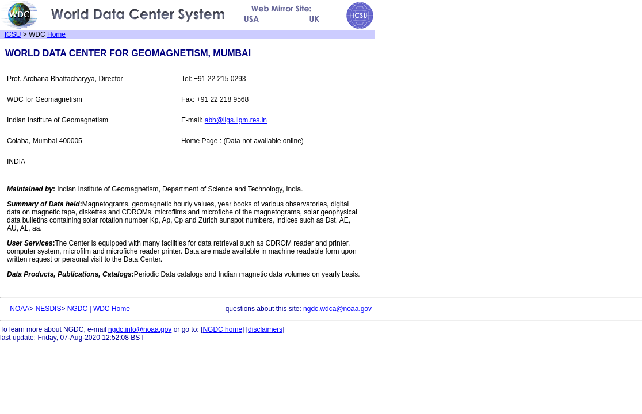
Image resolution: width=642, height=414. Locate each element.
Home (56, 34)
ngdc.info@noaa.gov (139, 329)
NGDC (77, 309)
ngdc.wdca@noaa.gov (337, 309)
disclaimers (265, 329)
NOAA (19, 309)
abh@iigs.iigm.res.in (236, 120)
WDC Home (111, 309)
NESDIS (49, 309)
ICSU (13, 34)
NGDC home (222, 329)
